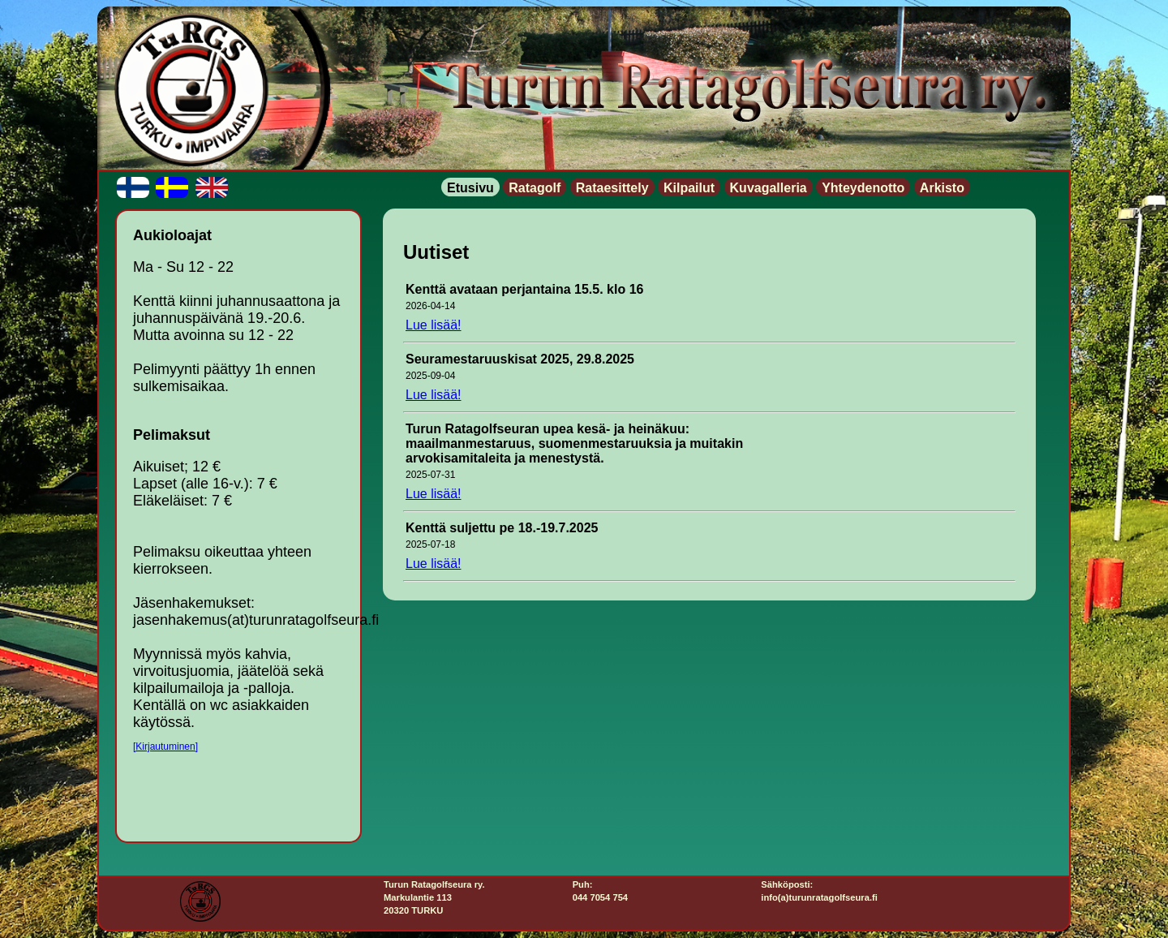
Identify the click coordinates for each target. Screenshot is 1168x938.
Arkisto (942, 188)
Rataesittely (612, 188)
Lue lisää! (434, 325)
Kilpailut (689, 188)
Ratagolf (534, 188)
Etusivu (470, 188)
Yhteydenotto (863, 188)
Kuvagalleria (768, 188)
